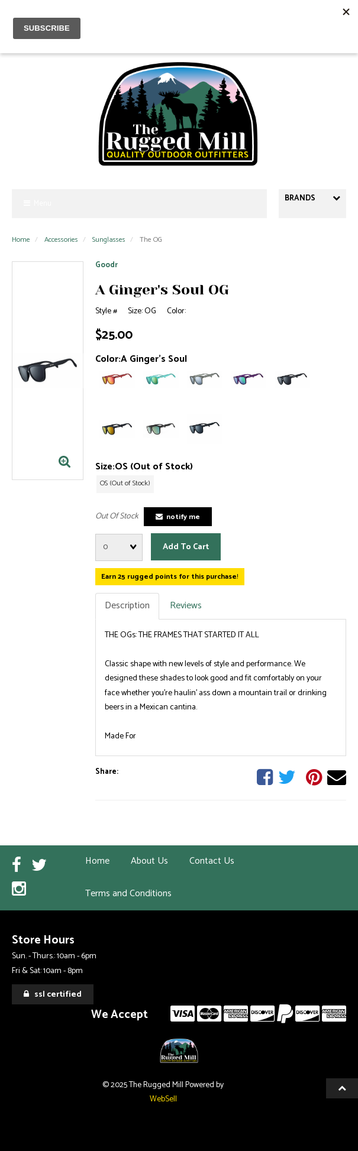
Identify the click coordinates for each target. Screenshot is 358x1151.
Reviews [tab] (186, 606)
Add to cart (186, 547)
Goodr (106, 265)
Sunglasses (108, 239)
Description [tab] (127, 606)
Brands (312, 198)
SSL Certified (53, 994)
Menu (37, 203)
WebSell (163, 1098)
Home (21, 239)
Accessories (61, 239)
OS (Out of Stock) (125, 483)
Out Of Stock (116, 516)
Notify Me (178, 517)
